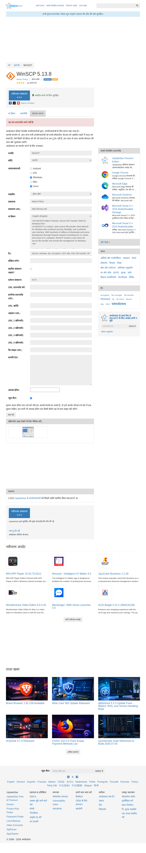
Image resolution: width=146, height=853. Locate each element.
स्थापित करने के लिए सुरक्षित (45, 95)
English (11, 782)
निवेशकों (102, 809)
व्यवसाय (126, 258)
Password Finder (15, 816)
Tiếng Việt (52, 785)
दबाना (101, 801)
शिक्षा (119, 263)
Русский (114, 782)
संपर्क (32, 808)
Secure (129, 299)
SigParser (12, 829)
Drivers (10, 804)
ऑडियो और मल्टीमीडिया (111, 258)
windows (119, 303)
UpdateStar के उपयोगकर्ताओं (28, 498)
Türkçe (134, 782)
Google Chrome (120, 172)
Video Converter (15, 825)
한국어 (70, 782)
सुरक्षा (123, 272)
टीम (100, 805)
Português (102, 782)
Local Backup (13, 821)
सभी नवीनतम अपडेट (73, 619)
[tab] (12, 113)
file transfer (129, 295)
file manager (116, 295)
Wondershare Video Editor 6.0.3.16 (26, 605)
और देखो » (105, 242)
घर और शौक (106, 272)
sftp (102, 304)
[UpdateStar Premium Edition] (106, 160)
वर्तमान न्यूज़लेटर (107, 332)
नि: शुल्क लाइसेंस (129, 809)
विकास (112, 263)
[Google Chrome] (106, 174)
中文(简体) (64, 785)
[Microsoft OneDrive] (106, 196)
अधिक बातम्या (73, 752)
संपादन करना (37, 113)
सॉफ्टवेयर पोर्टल (128, 796)
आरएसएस (57, 808)
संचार (134, 258)
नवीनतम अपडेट (71, 6)
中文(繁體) (77, 785)
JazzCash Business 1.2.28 (113, 573)
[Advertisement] (50, 466)
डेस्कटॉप (104, 263)
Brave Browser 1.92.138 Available (25, 703)
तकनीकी (23, 113)
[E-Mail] (18, 103)
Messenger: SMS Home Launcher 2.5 (71, 606)
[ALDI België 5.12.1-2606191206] (105, 592)
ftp (113, 299)
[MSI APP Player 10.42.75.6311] (12, 561)
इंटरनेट (116, 272)
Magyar (88, 785)
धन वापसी (34, 821)
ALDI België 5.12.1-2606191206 (116, 605)
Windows (36, 177)
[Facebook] (10, 103)
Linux (34, 186)
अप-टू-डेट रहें (14, 531)
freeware (105, 299)
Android (35, 168)
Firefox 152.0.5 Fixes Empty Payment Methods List (68, 742)
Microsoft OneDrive (122, 195)
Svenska (124, 782)
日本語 (61, 782)
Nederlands (81, 782)
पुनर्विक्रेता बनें (127, 801)
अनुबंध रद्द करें (35, 817)
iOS (33, 173)
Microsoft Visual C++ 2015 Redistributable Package (122, 209)
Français (41, 782)
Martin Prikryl (22, 79)
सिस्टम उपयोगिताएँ (108, 277)
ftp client (120, 299)
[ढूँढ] (137, 5)
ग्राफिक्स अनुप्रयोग (125, 268)
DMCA (33, 796)
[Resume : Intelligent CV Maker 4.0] (58, 561)
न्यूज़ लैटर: (45, 771)
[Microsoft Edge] (106, 185)
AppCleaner (13, 834)
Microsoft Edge (119, 184)
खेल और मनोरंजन (108, 268)
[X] (14, 103)
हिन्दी (96, 785)
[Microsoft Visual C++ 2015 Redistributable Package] (106, 207)
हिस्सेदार (79, 796)
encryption (105, 295)
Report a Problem (27, 103)
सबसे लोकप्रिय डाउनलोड (55, 6)
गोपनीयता (34, 813)
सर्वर (130, 272)
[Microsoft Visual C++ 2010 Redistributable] (106, 225)
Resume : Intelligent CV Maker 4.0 (71, 573)
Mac (33, 182)
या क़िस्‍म (11, 113)
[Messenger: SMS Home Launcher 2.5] (58, 592)
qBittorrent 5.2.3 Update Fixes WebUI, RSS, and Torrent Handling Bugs (118, 706)
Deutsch (21, 782)
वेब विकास (122, 277)
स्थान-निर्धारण (127, 805)
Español (31, 782)
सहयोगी (79, 808)
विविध (131, 277)
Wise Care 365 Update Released (71, 703)
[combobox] (115, 5)
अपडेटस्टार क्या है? (107, 796)
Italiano (52, 782)
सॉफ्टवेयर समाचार (60, 796)
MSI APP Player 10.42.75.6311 (23, 573)
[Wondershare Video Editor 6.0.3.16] (12, 592)
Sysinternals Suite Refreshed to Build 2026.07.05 (116, 742)
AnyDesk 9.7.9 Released (20, 740)
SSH (108, 304)
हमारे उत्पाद (40, 6)
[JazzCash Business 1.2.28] (105, 561)
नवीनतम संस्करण (19, 95)
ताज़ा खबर (83, 6)
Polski (92, 782)
